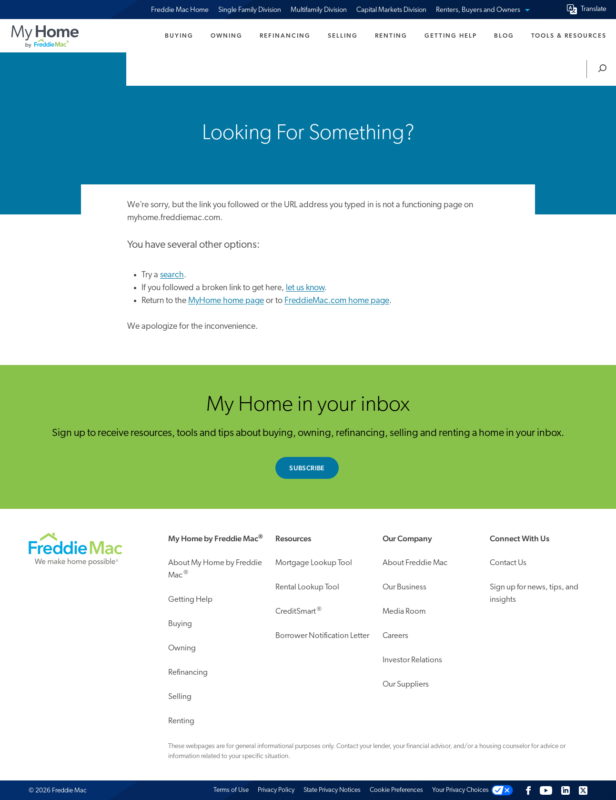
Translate (593, 9)
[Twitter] (583, 790)
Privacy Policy (276, 790)
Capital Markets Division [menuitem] (391, 10)
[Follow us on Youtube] (546, 790)
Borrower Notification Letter (322, 636)
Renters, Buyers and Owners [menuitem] (482, 10)
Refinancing (285, 35)
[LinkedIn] (565, 790)
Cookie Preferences (396, 790)
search (172, 275)
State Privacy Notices (332, 790)
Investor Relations (412, 660)
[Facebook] (528, 790)
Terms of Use (231, 790)
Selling (343, 35)
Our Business (404, 587)
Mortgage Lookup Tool (313, 563)
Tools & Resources (568, 35)
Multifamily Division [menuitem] (319, 10)
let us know (305, 288)
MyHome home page (226, 300)
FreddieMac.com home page (336, 300)
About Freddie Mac (415, 563)
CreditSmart (298, 611)
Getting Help (450, 35)
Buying (179, 35)
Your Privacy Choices (460, 790)
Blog (504, 35)
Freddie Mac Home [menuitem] (180, 10)
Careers (395, 636)
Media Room (404, 612)
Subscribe (307, 468)
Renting (391, 35)
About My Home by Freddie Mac (215, 569)
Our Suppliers (406, 684)
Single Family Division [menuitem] (249, 10)
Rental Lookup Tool (307, 587)
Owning (226, 35)
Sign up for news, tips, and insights (534, 593)
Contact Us (508, 563)
